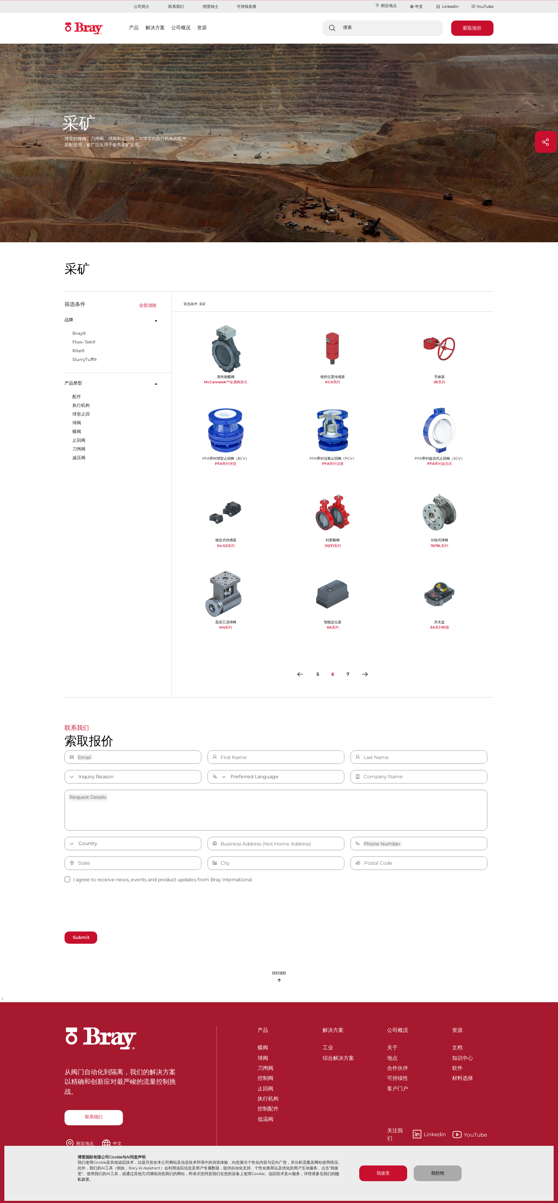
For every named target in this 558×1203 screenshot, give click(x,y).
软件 (457, 1067)
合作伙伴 (397, 1067)
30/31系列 (333, 545)
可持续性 (397, 1077)
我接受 (383, 1173)
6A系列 (333, 627)
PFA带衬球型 (225, 463)
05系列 (439, 382)
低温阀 (265, 1118)
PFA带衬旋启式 (439, 463)
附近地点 (385, 5)
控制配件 (268, 1107)
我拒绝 (437, 1173)
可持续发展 (246, 6)
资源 (457, 1030)
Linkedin (416, 1134)
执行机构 (268, 1097)
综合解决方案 (338, 1057)
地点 (392, 1057)
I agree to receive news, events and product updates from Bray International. (159, 879)
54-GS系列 (226, 545)
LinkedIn (447, 7)
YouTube (482, 7)
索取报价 (472, 28)
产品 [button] (134, 27)
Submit (81, 937)
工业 (328, 1046)
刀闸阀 (265, 1067)
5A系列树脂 (439, 627)
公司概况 (397, 1030)
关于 (392, 1046)
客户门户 (397, 1087)
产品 (263, 1030)
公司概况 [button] (181, 27)
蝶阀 (263, 1046)
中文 (419, 6)
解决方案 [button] (155, 27)
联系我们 (176, 6)
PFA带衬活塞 (333, 463)
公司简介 (142, 6)
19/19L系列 (439, 545)
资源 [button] (202, 27)
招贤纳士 (210, 6)
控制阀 (265, 1077)
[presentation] (131, 908)
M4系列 (225, 627)
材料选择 (462, 1077)
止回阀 (265, 1087)
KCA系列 (332, 382)
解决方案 (333, 1030)
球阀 (263, 1057)
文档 (457, 1046)
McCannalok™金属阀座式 (225, 382)
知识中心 (462, 1057)
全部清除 (148, 305)
